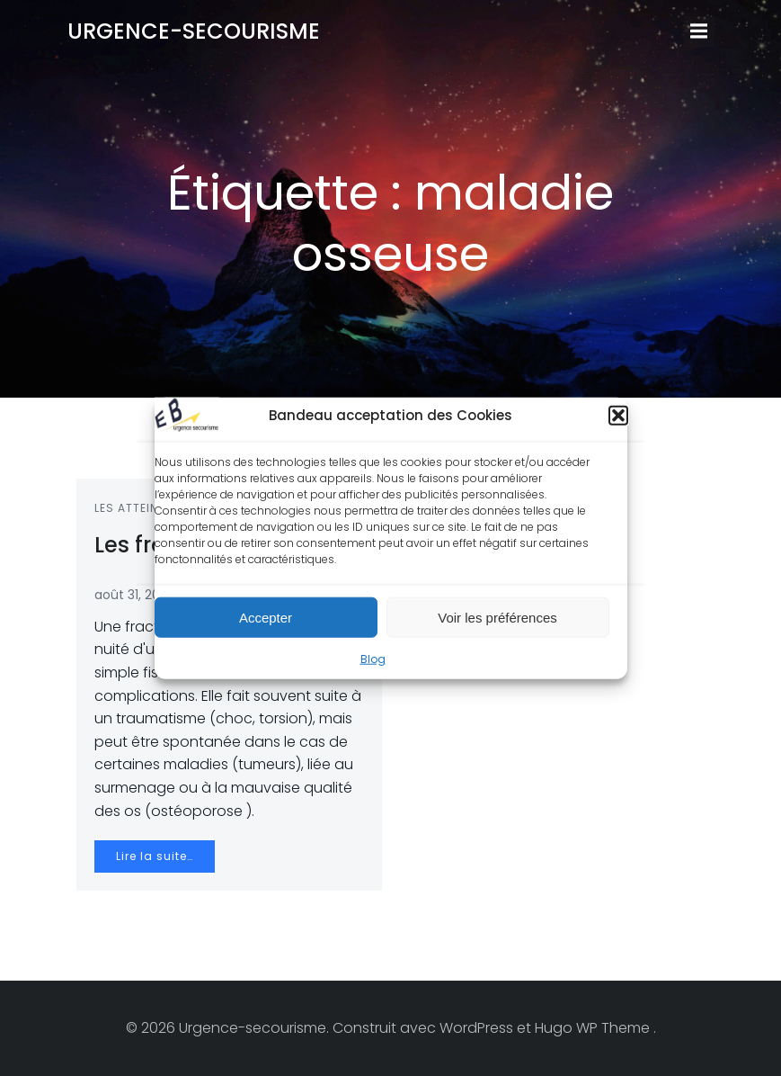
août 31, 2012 (132, 595)
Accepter (265, 618)
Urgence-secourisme (193, 31)
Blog (373, 660)
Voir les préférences (497, 618)
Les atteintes (137, 508)
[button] (618, 417)
